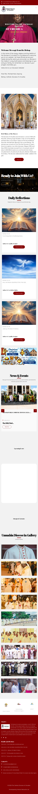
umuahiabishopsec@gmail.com (10, 1)
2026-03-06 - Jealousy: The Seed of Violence (10, 750)
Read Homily (19, 247)
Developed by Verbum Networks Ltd (19, 789)
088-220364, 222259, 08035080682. (11, 3)
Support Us (6, 184)
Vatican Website (6, 711)
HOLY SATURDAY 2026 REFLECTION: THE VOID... (14, 282)
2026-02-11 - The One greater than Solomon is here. (12, 753)
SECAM (31, 709)
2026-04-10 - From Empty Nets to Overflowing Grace (12, 744)
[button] (36, 8)
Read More (19, 159)
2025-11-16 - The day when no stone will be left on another (13, 756)
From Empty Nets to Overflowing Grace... (13, 236)
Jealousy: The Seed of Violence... (11, 329)
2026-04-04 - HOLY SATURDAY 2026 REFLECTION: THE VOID (14, 747)
